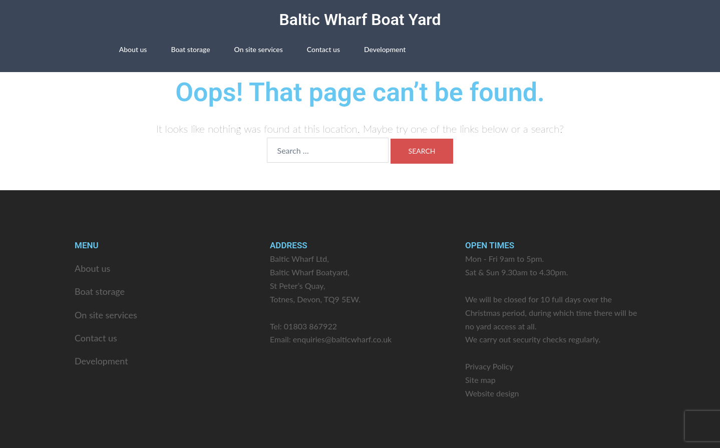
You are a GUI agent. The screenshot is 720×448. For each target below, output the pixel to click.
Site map (480, 379)
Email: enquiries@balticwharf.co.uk (331, 339)
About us (133, 49)
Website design (492, 393)
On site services (258, 49)
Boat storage (190, 49)
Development (385, 49)
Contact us (323, 49)
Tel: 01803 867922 (303, 326)
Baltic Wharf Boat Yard (360, 19)
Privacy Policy (489, 366)
